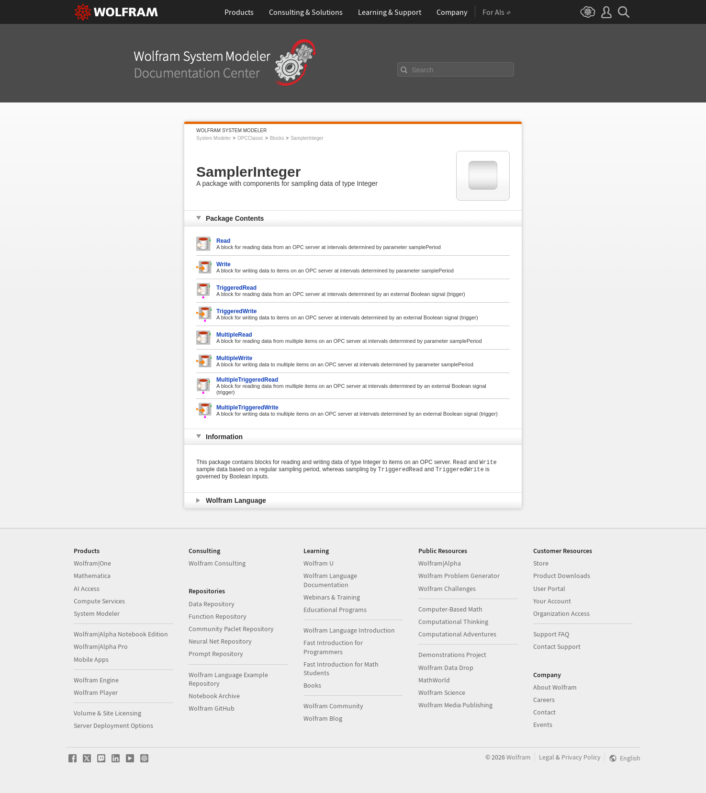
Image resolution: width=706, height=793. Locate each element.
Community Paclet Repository (231, 628)
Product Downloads (561, 575)
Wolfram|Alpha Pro (101, 646)
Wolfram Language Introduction (349, 630)
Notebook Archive (214, 695)
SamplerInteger (307, 138)
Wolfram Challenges (447, 588)
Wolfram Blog (322, 718)
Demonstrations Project (452, 654)
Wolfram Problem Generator (459, 575)
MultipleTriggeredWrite (247, 407)
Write (223, 264)
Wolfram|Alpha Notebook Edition (121, 634)
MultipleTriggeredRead (247, 379)
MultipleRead (234, 334)
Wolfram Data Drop (445, 667)
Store (541, 563)
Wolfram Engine (96, 680)
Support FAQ (551, 634)
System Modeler (213, 138)
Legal (546, 757)
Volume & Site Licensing (107, 713)
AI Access (87, 588)
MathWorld (434, 680)
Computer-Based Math (450, 609)
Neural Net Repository (220, 641)
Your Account (552, 601)
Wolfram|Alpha (439, 563)
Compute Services (99, 601)
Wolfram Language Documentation (330, 580)
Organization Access (561, 613)
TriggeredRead (236, 287)
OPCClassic (250, 138)
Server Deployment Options (113, 725)
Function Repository (218, 616)
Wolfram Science (441, 692)
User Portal (549, 588)
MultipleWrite (234, 358)
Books (312, 685)
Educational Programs (335, 609)
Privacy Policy (581, 757)
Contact (544, 712)
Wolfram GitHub (212, 708)
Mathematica (92, 575)
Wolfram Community (333, 706)
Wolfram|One (92, 563)
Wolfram (518, 757)
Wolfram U (318, 563)
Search (423, 70)
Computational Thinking (453, 621)
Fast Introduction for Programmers (333, 647)
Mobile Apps (91, 659)
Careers (544, 699)
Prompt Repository (216, 653)
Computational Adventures (457, 634)
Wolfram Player (96, 692)
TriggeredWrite (236, 311)
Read (223, 241)
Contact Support (557, 646)
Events (542, 724)
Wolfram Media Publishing (455, 705)
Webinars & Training (331, 597)
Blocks (277, 138)
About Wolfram (555, 687)
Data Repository (212, 604)
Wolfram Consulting (217, 563)
